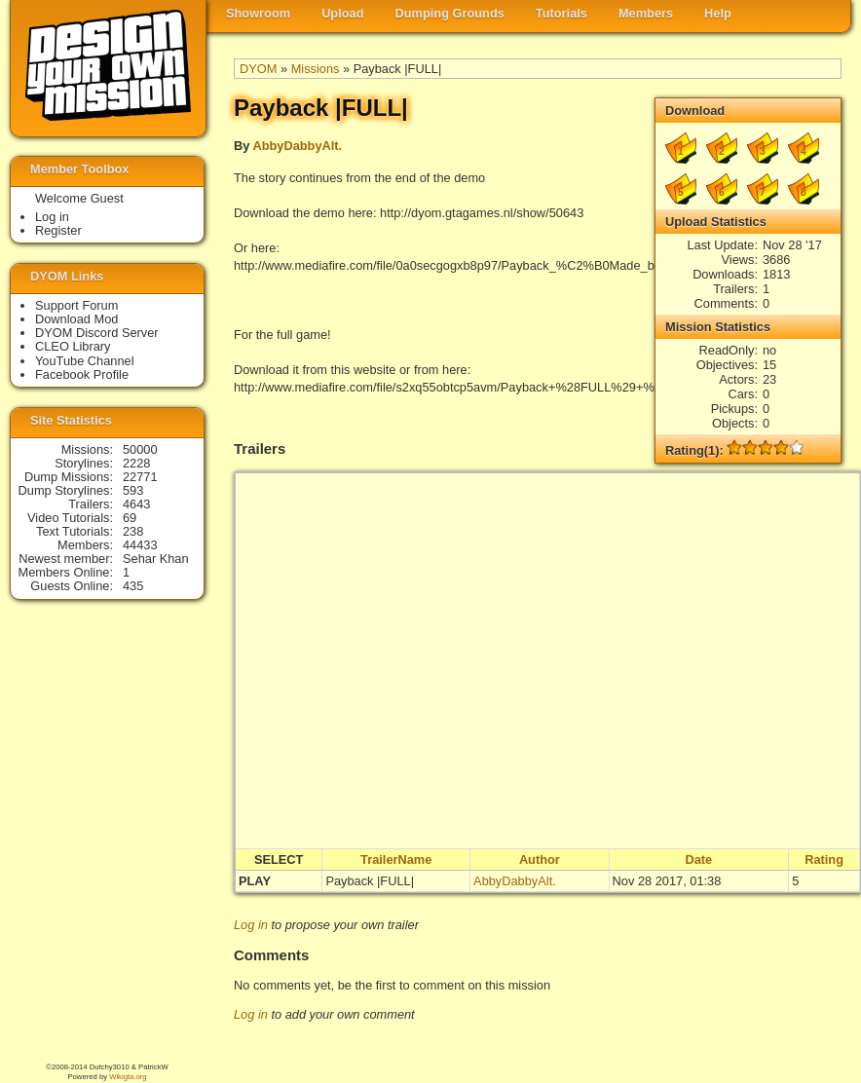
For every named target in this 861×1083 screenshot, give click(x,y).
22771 (140, 476)
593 (133, 490)
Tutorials (561, 13)
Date (699, 859)
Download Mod (76, 319)
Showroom (258, 13)
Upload (342, 13)
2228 (136, 463)
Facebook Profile (82, 374)
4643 (136, 504)
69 (129, 517)
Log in (251, 924)
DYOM (258, 68)
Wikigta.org (127, 1076)
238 (133, 531)
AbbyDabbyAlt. (297, 145)
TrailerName (395, 859)
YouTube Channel (84, 361)
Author (539, 859)
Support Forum (76, 305)
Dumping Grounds (450, 13)
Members (645, 13)
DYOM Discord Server (97, 332)
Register (58, 230)
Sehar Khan (156, 558)
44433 (140, 545)
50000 (140, 449)
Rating (824, 859)
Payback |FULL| (369, 881)
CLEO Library (73, 346)
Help (717, 13)
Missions (315, 68)
